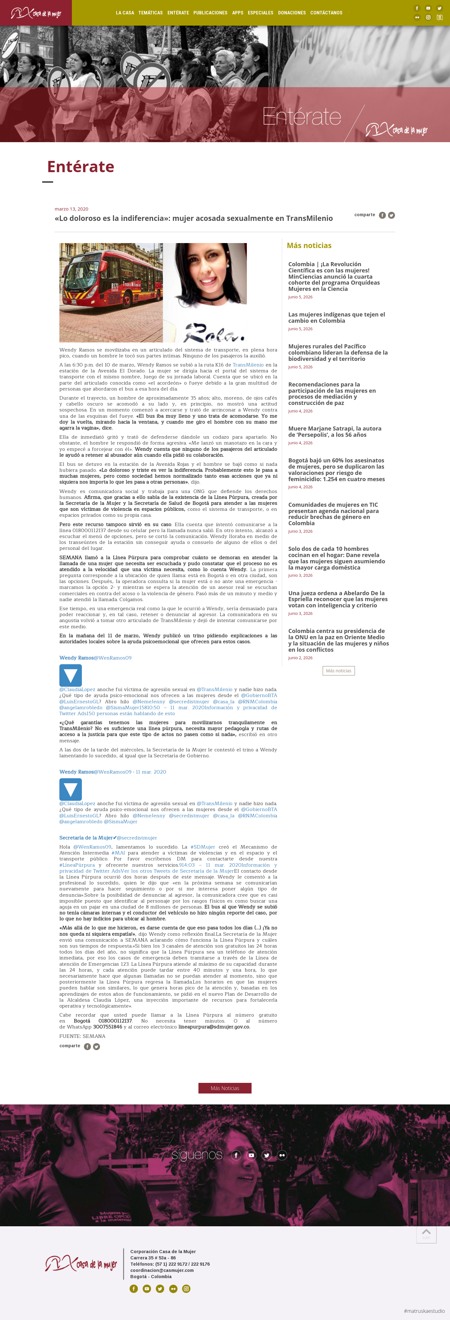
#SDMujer (203, 847)
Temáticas (144, 12)
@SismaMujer (122, 708)
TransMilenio (248, 365)
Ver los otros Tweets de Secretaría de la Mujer (177, 871)
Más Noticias (225, 1088)
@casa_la (223, 702)
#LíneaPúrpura (77, 865)
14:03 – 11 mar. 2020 (212, 865)
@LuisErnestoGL (79, 702)
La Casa (118, 12)
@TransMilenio (214, 689)
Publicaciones (204, 12)
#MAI (118, 853)
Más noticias (338, 671)
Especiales (254, 12)
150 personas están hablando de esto (131, 714)
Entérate (171, 12)
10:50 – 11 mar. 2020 (176, 708)
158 (143, 708)
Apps (231, 12)
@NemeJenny (149, 702)
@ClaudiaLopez (77, 689)
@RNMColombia (257, 702)
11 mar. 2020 (151, 772)
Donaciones (285, 12)
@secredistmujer (189, 702)
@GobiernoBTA (259, 695)
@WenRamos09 (95, 658)
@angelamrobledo (80, 708)
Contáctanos (319, 12)
